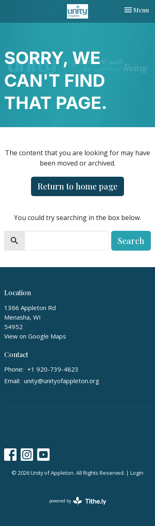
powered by (77, 501)
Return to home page (77, 186)
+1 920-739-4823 (53, 369)
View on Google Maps (35, 336)
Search (131, 240)
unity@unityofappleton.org (61, 381)
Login (136, 472)
